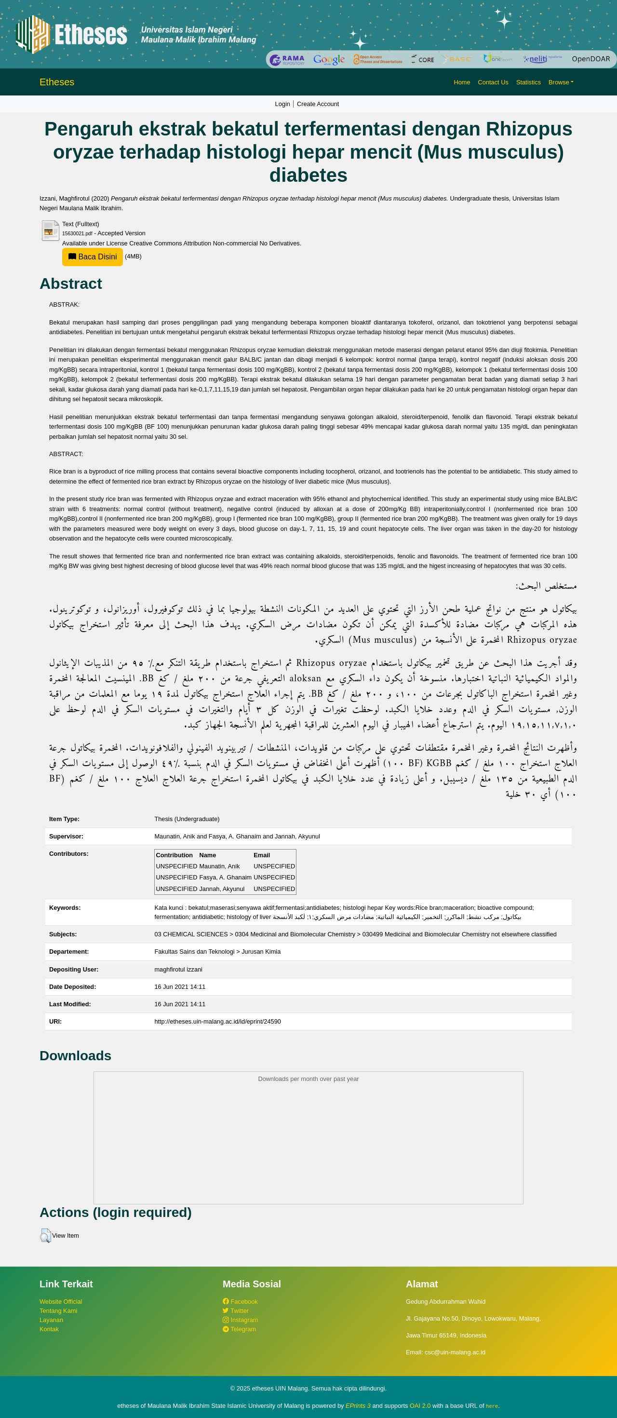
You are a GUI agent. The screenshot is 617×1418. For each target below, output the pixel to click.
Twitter (236, 1310)
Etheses (57, 82)
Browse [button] (559, 82)
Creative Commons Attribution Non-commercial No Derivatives (214, 243)
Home (462, 82)
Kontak (49, 1329)
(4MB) (102, 256)
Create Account (318, 104)
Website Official (61, 1301)
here (492, 1406)
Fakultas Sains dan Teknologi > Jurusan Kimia (217, 951)
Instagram (240, 1319)
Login (282, 104)
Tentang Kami (58, 1310)
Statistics (528, 82)
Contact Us (493, 82)
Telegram (239, 1329)
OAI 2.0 (420, 1405)
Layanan (51, 1319)
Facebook (240, 1301)
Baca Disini (92, 257)
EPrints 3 (358, 1405)
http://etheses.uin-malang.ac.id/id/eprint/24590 (217, 1021)
